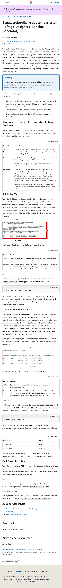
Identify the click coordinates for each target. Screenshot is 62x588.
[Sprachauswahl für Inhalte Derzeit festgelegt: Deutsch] (8, 571)
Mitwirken (44, 576)
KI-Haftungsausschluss (11, 576)
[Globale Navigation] (2, 3)
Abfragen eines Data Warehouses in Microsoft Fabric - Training (22, 549)
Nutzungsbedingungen (42, 579)
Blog (35, 576)
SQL (9, 16)
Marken (17, 582)
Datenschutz (8, 579)
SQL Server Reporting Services (22, 16)
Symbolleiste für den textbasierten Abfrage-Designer (20, 41)
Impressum (7, 582)
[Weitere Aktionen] (58, 16)
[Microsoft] (31, 2)
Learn (4, 16)
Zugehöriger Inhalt (10, 44)
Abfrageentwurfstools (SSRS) (16, 514)
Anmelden (57, 3)
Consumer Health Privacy (23, 579)
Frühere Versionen (26, 576)
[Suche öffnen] (51, 3)
